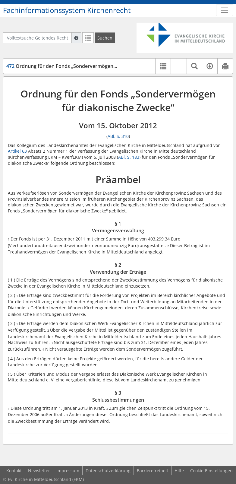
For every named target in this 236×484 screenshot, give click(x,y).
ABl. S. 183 (128, 157)
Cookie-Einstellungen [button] (211, 470)
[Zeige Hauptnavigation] (224, 10)
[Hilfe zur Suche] (76, 37)
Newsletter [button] (39, 470)
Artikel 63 (17, 151)
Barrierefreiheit (152, 470)
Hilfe (179, 470)
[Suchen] (105, 37)
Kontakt (14, 470)
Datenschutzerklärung (108, 470)
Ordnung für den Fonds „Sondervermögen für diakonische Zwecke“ (88, 66)
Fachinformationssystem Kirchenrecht (67, 10)
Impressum (67, 470)
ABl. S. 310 (118, 136)
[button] (179, 66)
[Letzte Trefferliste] (88, 37)
